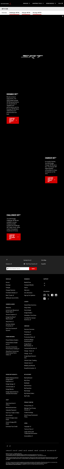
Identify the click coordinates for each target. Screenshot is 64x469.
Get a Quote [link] (9, 415)
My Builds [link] (26, 383)
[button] (26, 3)
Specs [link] (26, 287)
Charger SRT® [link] (26, 12)
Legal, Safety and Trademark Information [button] (30, 432)
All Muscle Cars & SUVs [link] (12, 298)
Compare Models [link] (29, 285)
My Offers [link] (27, 380)
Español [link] (43, 264)
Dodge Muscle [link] (10, 389)
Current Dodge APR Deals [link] (11, 423)
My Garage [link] (27, 390)
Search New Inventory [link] (30, 305)
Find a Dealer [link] (27, 310)
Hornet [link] (8, 282)
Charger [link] (8, 287)
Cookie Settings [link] (28, 412)
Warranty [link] (8, 307)
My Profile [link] (27, 396)
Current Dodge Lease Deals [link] (11, 418)
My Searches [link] (27, 388)
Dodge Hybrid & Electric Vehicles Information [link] (12, 392)
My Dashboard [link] (28, 378)
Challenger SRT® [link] (14, 12)
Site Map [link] (43, 260)
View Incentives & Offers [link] (10, 404)
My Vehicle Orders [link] (29, 393)
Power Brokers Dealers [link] (12, 340)
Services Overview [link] (29, 329)
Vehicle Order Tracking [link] (30, 360)
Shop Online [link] (27, 307)
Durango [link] (8, 285)
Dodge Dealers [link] (28, 312)
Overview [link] (4, 12)
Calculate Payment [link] (11, 410)
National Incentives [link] (11, 407)
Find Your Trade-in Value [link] (12, 412)
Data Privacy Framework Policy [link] (31, 416)
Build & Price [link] (27, 282)
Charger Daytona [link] (10, 290)
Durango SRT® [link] (37, 12)
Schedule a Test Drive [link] (30, 315)
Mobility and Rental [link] (29, 365)
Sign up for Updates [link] (29, 295)
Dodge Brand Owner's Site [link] (30, 357)
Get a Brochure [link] (28, 292)
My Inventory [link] (27, 385)
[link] (6, 3)
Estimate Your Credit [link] (11, 426)
